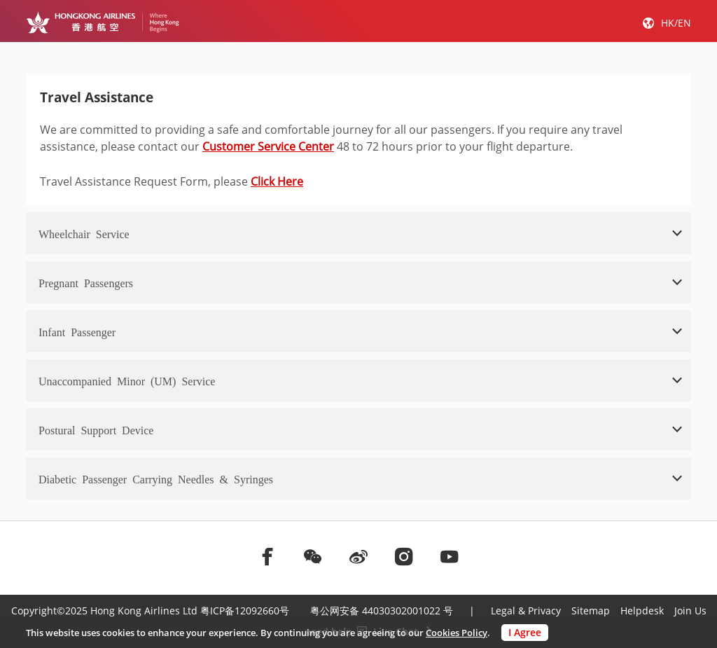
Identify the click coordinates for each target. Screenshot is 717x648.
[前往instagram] (404, 556)
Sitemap (590, 610)
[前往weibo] (358, 556)
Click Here (277, 181)
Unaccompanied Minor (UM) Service (127, 380)
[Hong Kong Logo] (102, 22)
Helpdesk (642, 610)
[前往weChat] (313, 556)
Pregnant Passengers (86, 282)
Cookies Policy (456, 632)
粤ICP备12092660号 (244, 610)
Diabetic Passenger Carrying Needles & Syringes (156, 478)
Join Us (690, 610)
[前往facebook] (267, 556)
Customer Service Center (268, 146)
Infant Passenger (77, 331)
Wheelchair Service (84, 233)
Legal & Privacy (526, 610)
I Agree (524, 632)
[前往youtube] (450, 556)
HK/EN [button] (676, 22)
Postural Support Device (96, 429)
